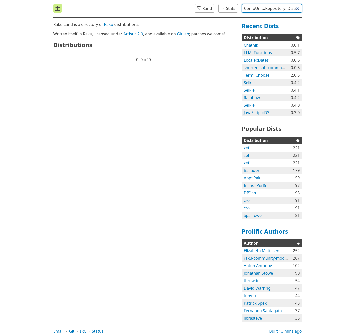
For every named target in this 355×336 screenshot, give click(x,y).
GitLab (183, 34)
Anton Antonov (258, 265)
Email (58, 331)
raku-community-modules (268, 258)
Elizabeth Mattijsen (261, 250)
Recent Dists (260, 26)
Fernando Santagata (263, 310)
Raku (108, 24)
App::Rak (252, 178)
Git (72, 331)
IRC (83, 331)
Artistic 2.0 (133, 34)
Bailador (252, 170)
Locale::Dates (256, 60)
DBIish (250, 193)
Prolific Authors (265, 231)
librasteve (253, 318)
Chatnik (251, 45)
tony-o (250, 295)
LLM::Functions (258, 52)
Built (285, 331)
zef (246, 148)
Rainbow (252, 97)
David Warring (257, 288)
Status (98, 331)
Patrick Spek (255, 303)
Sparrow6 (253, 215)
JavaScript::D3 (257, 112)
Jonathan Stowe (258, 273)
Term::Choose (257, 75)
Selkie (249, 82)
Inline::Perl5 (255, 185)
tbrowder (252, 280)
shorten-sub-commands (266, 67)
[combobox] (272, 8)
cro (247, 200)
